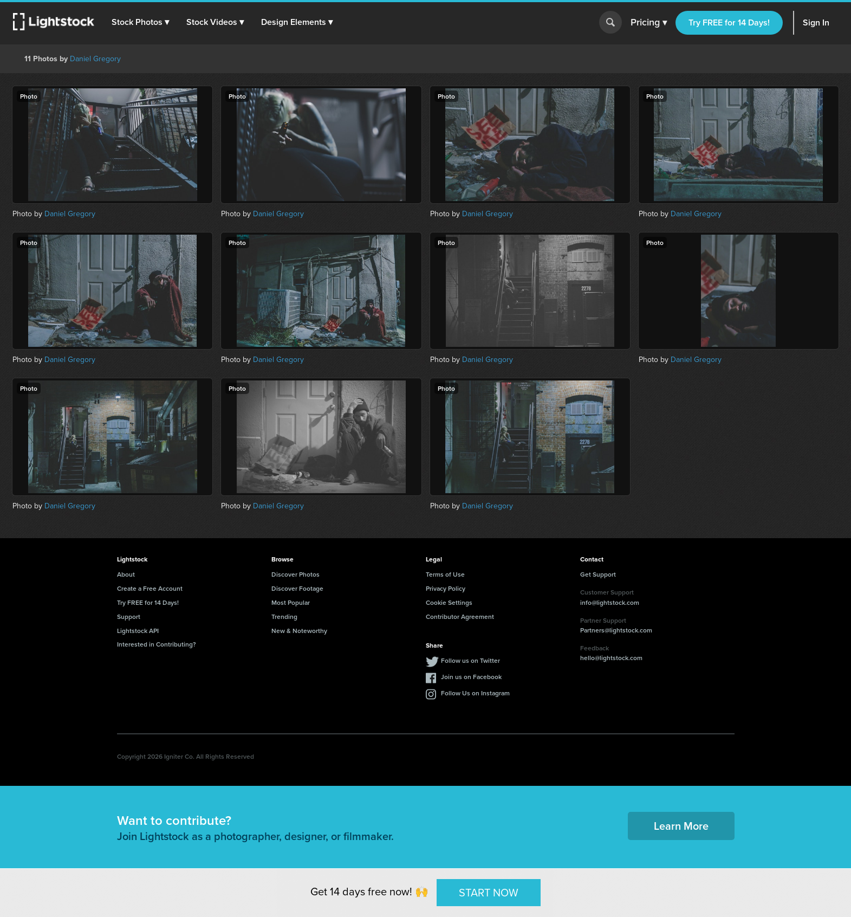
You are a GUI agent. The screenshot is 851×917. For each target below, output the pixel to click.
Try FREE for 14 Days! (729, 22)
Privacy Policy (445, 588)
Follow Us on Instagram (475, 693)
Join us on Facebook (471, 676)
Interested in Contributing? (156, 644)
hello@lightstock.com (611, 657)
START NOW (488, 892)
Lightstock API (138, 630)
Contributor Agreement (460, 616)
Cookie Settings (449, 602)
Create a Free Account (150, 588)
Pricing (649, 23)
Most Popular (290, 602)
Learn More (681, 826)
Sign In (816, 22)
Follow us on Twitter (470, 660)
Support (128, 616)
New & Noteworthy (299, 630)
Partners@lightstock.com (616, 630)
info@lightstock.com (609, 602)
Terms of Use (445, 574)
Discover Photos (295, 574)
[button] (140, 22)
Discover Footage (297, 588)
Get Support (598, 574)
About (126, 574)
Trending (284, 616)
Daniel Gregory (95, 58)
